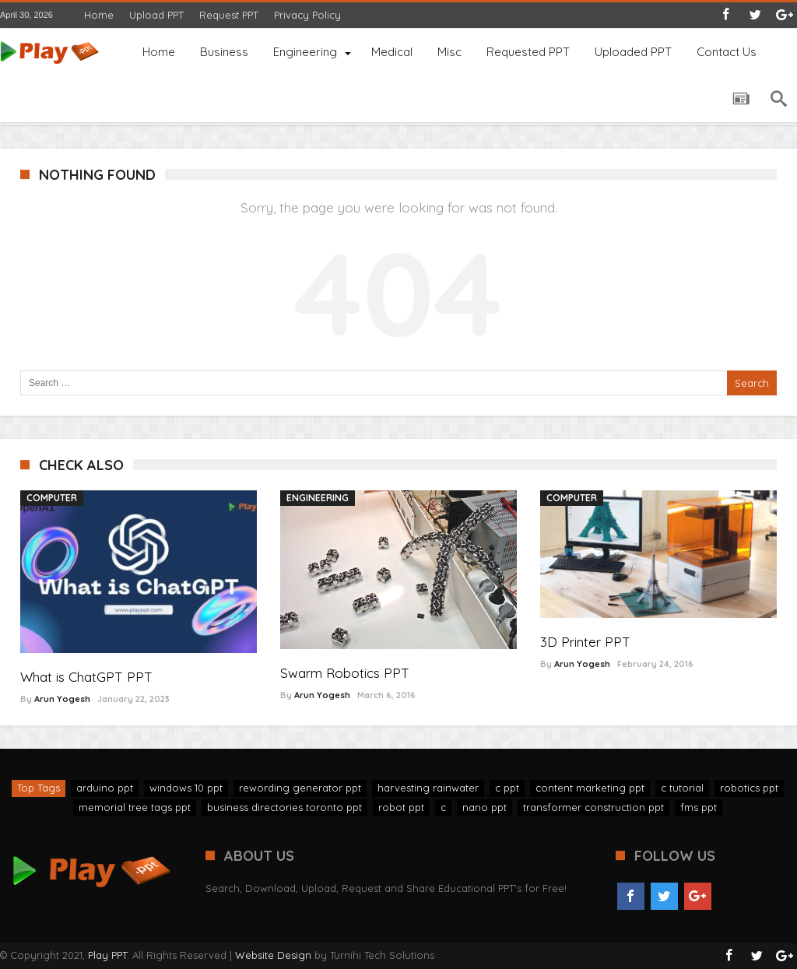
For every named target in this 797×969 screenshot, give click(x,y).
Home (99, 15)
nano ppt (484, 807)
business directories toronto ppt (284, 807)
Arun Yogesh (62, 698)
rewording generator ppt (300, 787)
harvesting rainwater (428, 787)
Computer (51, 498)
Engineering (317, 498)
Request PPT (228, 15)
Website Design (273, 955)
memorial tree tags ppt (135, 807)
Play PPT (107, 955)
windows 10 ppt (186, 787)
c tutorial (682, 787)
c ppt (507, 787)
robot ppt (401, 807)
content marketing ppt (589, 787)
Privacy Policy (307, 15)
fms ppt (698, 807)
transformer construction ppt (593, 807)
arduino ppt (104, 787)
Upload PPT (156, 15)
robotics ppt (749, 787)
